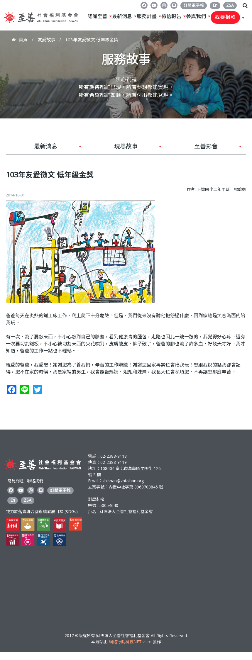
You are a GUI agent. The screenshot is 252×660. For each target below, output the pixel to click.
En (215, 5)
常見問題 (15, 480)
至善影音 (204, 148)
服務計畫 (147, 16)
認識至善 (97, 16)
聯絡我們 (35, 480)
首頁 (23, 40)
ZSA (230, 5)
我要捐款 (225, 17)
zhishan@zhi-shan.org (123, 480)
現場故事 (124, 148)
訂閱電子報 (193, 5)
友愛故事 (46, 40)
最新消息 (122, 16)
